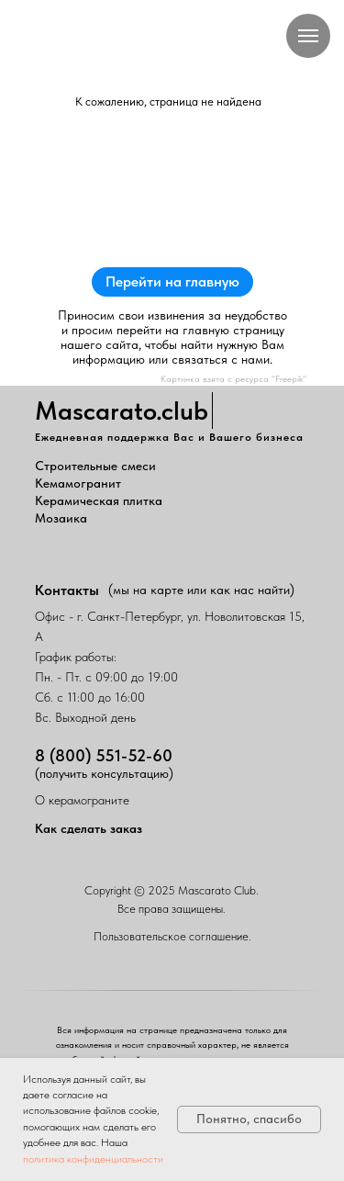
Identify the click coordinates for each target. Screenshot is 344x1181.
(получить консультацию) (104, 773)
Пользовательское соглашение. (172, 936)
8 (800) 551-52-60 (103, 755)
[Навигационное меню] (308, 35)
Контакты (67, 590)
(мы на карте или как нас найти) (201, 589)
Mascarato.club (121, 410)
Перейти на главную (172, 281)
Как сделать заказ (88, 828)
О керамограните (82, 800)
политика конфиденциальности (93, 1159)
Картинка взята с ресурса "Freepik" (233, 378)
